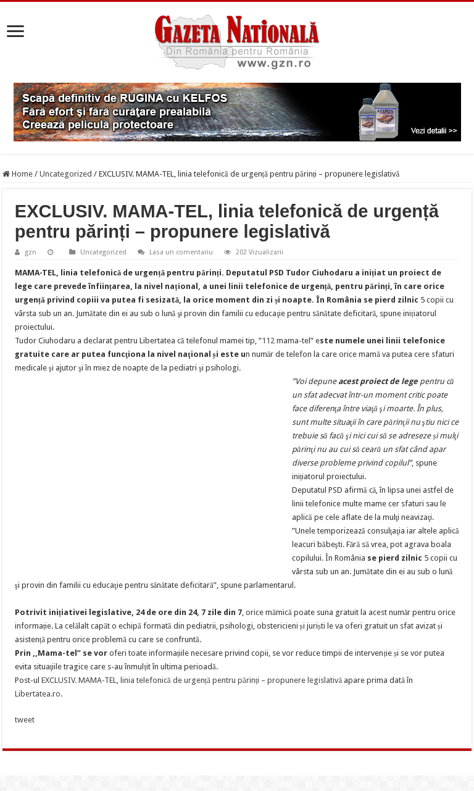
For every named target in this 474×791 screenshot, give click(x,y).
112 (268, 340)
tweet (25, 719)
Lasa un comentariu (181, 252)
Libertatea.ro (37, 693)
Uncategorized (66, 173)
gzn (30, 252)
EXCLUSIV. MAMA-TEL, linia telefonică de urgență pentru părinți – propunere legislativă (191, 680)
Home (17, 173)
